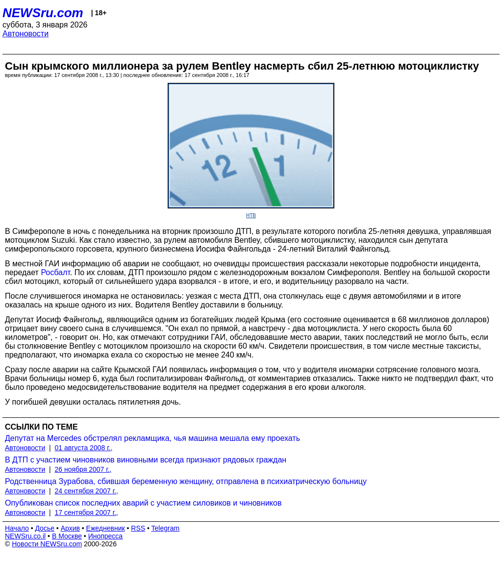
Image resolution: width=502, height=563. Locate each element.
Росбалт (55, 272)
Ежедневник (105, 528)
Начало (17, 528)
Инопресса (105, 536)
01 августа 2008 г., (84, 448)
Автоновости (25, 33)
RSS (138, 528)
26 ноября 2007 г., (83, 469)
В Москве (67, 536)
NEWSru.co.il (25, 536)
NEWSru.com (42, 12)
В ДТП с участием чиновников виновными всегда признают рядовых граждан (145, 460)
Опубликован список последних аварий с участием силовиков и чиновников (143, 503)
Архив (70, 528)
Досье (44, 528)
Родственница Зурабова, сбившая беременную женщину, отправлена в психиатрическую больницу (186, 481)
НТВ (251, 215)
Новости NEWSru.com (47, 544)
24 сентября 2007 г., (86, 491)
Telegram (165, 528)
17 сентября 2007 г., (86, 512)
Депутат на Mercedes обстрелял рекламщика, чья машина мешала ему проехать (152, 438)
